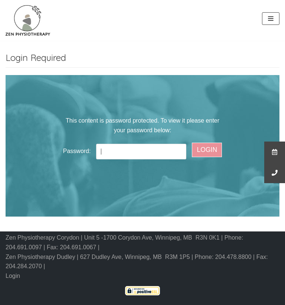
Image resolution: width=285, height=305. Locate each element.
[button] (274, 172)
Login (13, 276)
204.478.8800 (234, 257)
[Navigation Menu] (270, 18)
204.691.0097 (24, 247)
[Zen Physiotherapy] (28, 20)
